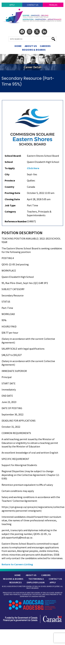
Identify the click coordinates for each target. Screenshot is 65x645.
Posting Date (12, 193)
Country (9, 186)
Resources (15, 582)
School (9, 161)
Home (18, 46)
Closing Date (12, 199)
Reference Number (16, 221)
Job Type (10, 205)
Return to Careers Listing (17, 564)
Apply (12, 5)
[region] (32, 62)
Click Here (33, 168)
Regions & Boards (33, 49)
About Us (31, 46)
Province (10, 180)
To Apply (10, 168)
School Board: (13, 155)
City (7, 174)
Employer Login (36, 582)
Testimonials (36, 578)
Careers (45, 46)
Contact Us (32, 5)
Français (53, 5)
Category (10, 211)
